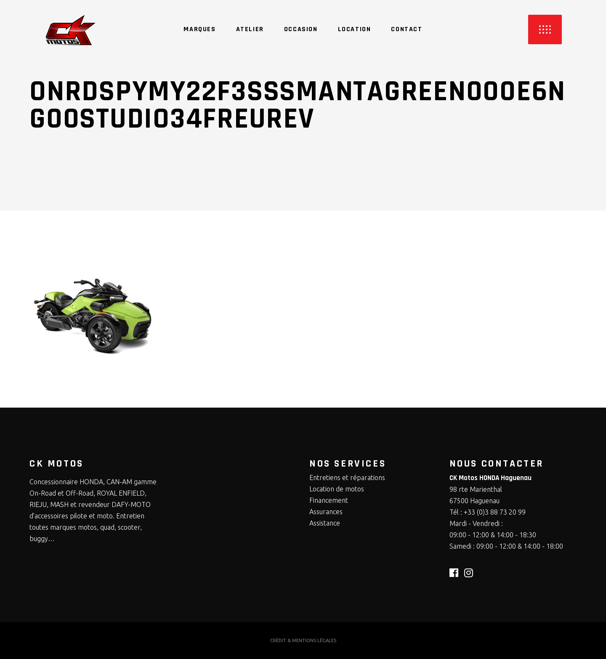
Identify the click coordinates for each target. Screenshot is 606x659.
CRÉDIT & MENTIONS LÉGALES (303, 640)
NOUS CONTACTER (496, 463)
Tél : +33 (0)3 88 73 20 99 (487, 512)
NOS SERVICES (347, 463)
